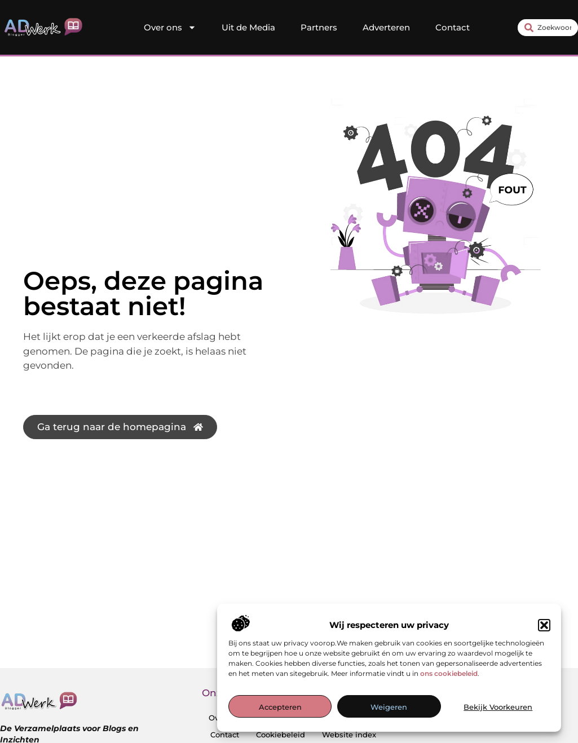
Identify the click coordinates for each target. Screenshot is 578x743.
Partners (319, 27)
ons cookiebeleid (449, 673)
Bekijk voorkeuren (498, 706)
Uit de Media (248, 27)
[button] (544, 625)
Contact (452, 27)
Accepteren (280, 706)
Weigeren (388, 706)
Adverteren (386, 27)
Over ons (170, 27)
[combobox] (548, 27)
